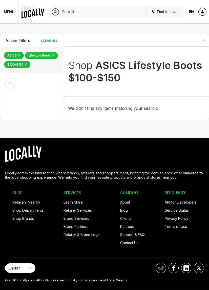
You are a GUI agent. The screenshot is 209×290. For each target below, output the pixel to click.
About (125, 202)
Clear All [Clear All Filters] (49, 41)
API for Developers (181, 202)
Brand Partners (76, 226)
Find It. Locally (166, 11)
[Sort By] (186, 40)
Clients (125, 218)
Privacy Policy (176, 218)
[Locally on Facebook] (174, 268)
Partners (127, 226)
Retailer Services (78, 210)
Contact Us (129, 243)
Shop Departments (28, 210)
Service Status (177, 210)
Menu (9, 12)
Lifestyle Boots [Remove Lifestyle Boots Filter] (41, 55)
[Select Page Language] (20, 268)
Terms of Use (176, 226)
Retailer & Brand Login (82, 234)
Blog (124, 210)
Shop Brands (23, 218)
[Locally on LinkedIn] (186, 268)
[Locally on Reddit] (161, 268)
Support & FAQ (132, 234)
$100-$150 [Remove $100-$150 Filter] (17, 64)
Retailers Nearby (26, 202)
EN (191, 11)
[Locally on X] (199, 268)
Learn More (73, 202)
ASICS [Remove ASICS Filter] (13, 55)
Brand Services (76, 218)
